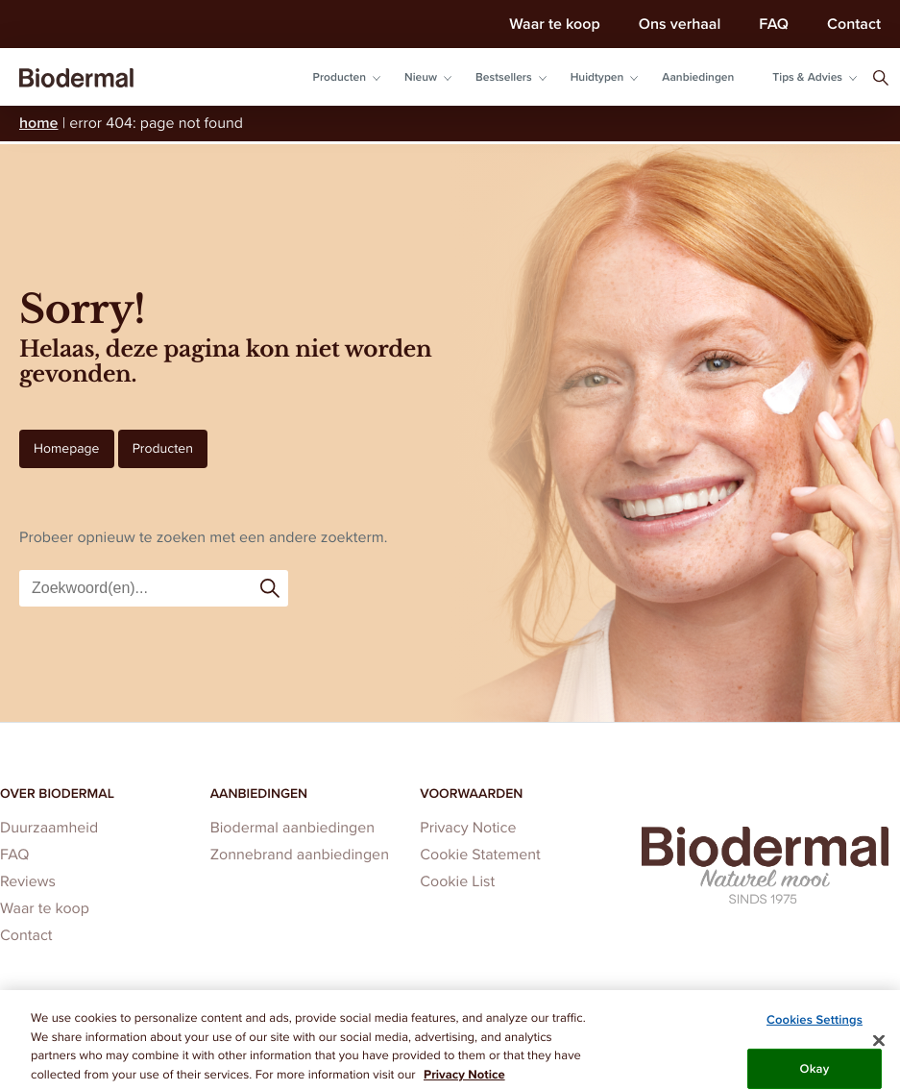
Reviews (28, 882)
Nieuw (420, 77)
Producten (339, 77)
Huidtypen (597, 77)
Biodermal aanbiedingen (293, 828)
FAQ (774, 23)
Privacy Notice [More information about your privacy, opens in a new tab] (464, 1081)
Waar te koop (554, 23)
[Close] (879, 1047)
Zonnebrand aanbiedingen (299, 855)
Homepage (67, 448)
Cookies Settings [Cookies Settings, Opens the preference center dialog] (814, 1025)
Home (39, 123)
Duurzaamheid (49, 828)
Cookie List (457, 882)
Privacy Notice (468, 828)
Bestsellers (503, 77)
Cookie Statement (480, 855)
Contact (854, 23)
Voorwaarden (471, 793)
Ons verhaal (680, 23)
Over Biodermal (57, 793)
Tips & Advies (807, 77)
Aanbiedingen (698, 77)
